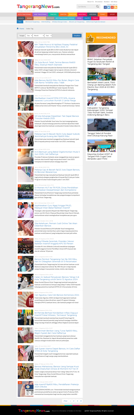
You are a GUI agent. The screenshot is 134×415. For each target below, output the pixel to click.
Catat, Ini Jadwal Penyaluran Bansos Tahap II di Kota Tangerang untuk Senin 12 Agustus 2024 (57, 278)
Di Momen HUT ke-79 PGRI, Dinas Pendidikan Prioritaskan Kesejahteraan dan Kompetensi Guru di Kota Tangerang (56, 190)
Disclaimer (99, 2)
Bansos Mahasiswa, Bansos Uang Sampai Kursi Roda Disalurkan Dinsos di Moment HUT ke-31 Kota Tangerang (57, 368)
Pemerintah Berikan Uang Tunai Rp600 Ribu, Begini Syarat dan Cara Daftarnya (56, 332)
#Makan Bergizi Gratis (59, 22)
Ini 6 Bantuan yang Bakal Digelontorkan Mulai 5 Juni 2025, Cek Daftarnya (57, 153)
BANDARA (72, 14)
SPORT (112, 14)
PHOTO (87, 18)
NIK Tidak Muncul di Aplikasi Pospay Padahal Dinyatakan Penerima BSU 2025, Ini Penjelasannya (56, 46)
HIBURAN (92, 14)
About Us (90, 2)
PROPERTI (50, 18)
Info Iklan (114, 2)
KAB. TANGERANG (40, 14)
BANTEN (63, 14)
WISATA (21, 18)
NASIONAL (82, 14)
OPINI (79, 18)
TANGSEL (53, 14)
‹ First (65, 401)
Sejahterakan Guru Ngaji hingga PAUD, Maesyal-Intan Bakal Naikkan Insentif (53, 206)
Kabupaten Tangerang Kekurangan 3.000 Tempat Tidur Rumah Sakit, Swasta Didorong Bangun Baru (100, 111)
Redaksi (107, 2)
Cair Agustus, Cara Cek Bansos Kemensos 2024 (57, 295)
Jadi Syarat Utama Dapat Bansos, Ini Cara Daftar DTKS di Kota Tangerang (57, 350)
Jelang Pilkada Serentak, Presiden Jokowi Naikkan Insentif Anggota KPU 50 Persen (54, 242)
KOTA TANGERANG (24, 14)
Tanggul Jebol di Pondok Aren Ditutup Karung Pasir (100, 134)
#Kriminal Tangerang (32, 22)
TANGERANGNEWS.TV (108, 18)
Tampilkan (77, 35)
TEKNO (102, 14)
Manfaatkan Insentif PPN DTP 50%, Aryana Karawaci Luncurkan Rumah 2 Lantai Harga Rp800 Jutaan (55, 100)
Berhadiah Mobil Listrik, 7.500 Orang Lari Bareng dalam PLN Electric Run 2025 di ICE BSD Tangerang (101, 86)
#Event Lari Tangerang (76, 22)
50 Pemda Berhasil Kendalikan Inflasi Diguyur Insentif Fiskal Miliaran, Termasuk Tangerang (56, 314)
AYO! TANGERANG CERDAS (65, 18)
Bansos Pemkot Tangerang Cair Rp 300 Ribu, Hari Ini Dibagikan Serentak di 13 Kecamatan (56, 260)
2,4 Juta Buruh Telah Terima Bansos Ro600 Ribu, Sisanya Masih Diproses (55, 63)
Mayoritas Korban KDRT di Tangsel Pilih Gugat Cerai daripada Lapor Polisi (99, 156)
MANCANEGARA (39, 18)
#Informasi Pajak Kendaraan (95, 22)
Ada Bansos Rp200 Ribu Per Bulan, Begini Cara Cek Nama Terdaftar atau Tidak (57, 81)
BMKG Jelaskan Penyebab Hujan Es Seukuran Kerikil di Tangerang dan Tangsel (100, 61)
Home (20, 29)
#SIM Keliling (45, 22)
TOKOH (95, 18)
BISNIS (29, 18)
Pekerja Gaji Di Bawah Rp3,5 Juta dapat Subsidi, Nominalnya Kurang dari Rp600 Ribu (57, 135)
